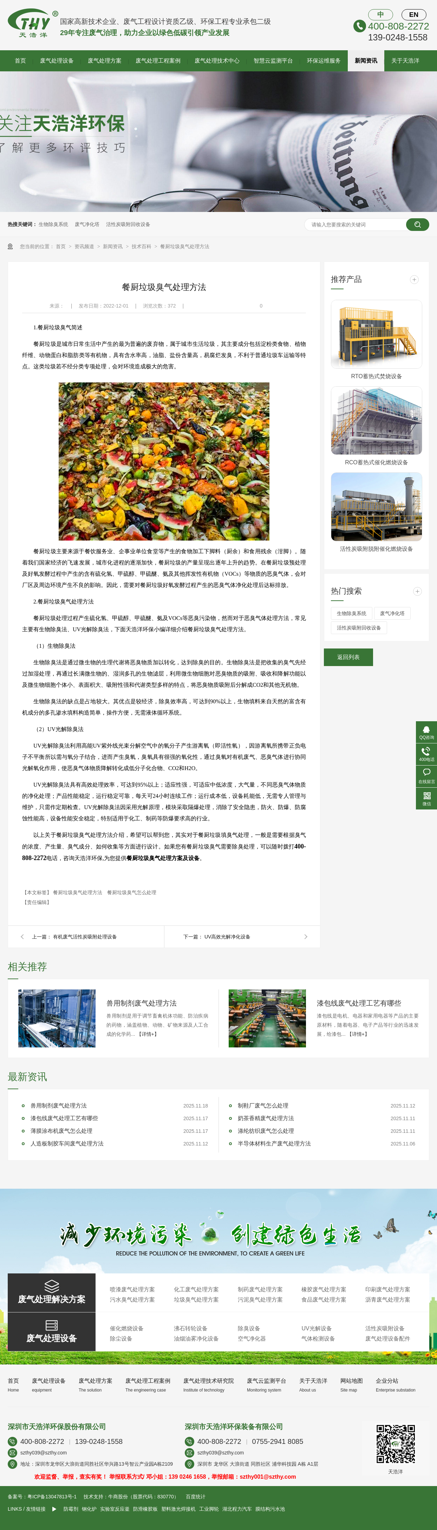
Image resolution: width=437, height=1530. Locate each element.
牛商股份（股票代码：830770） (143, 1496)
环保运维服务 (324, 61)
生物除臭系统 (53, 224)
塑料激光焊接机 (178, 1509)
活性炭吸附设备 (385, 1328)
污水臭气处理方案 (132, 1300)
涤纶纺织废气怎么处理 (266, 1131)
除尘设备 (121, 1339)
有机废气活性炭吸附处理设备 (85, 937)
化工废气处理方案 (196, 1289)
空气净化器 (252, 1339)
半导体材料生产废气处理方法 (274, 1144)
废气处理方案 (105, 61)
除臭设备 (249, 1328)
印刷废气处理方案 (387, 1289)
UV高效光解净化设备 (227, 937)
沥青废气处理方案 (387, 1300)
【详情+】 (148, 1034)
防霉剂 (71, 1509)
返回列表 (348, 657)
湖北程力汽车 (237, 1509)
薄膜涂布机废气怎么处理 (61, 1131)
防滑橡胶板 (145, 1509)
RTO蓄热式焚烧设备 (376, 376)
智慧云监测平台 (273, 61)
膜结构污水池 (270, 1509)
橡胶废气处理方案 (323, 1289)
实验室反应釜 (115, 1509)
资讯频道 (85, 246)
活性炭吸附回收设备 (128, 224)
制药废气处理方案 (260, 1289)
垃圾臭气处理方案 (196, 1300)
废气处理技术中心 (217, 61)
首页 (20, 61)
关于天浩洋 (405, 61)
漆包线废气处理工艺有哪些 (359, 1003)
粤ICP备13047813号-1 (52, 1496)
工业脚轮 (209, 1509)
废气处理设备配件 (387, 1339)
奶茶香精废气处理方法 (266, 1118)
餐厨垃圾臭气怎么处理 (131, 892)
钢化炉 (89, 1509)
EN (413, 14)
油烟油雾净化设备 (196, 1339)
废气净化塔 (87, 224)
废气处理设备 (57, 61)
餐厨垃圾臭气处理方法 (184, 246)
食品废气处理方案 (323, 1300)
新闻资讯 (366, 61)
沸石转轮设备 (191, 1328)
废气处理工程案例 (158, 61)
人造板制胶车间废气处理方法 (67, 1144)
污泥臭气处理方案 (260, 1300)
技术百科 (142, 246)
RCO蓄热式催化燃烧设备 (376, 462)
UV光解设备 (316, 1328)
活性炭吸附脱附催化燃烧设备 (376, 549)
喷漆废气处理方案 (132, 1289)
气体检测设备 (318, 1339)
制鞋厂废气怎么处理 (263, 1106)
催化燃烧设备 (127, 1328)
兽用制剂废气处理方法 (141, 1003)
